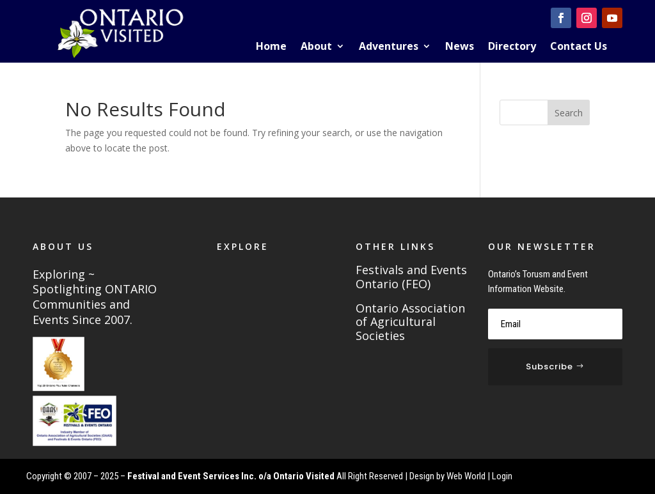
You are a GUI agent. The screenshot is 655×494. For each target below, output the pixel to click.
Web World (465, 476)
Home (271, 47)
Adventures (388, 47)
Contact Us (578, 47)
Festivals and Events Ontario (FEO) (411, 277)
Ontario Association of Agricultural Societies (410, 322)
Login (502, 476)
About (316, 47)
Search (569, 113)
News (459, 47)
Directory (512, 47)
